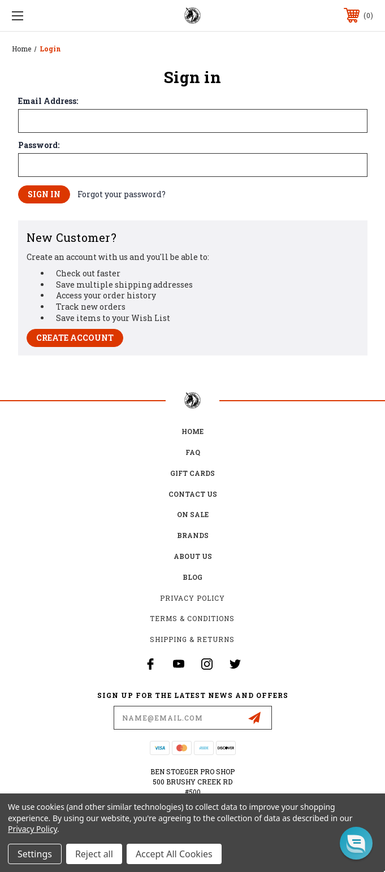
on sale (193, 514)
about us (193, 556)
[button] (356, 843)
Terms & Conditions (192, 618)
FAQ (192, 452)
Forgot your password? (121, 194)
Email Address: (48, 101)
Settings (35, 854)
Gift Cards (192, 473)
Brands (193, 535)
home (192, 431)
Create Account (75, 337)
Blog (192, 577)
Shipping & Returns (192, 639)
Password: (38, 145)
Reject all (94, 854)
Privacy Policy (192, 597)
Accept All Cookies (174, 854)
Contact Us (192, 493)
